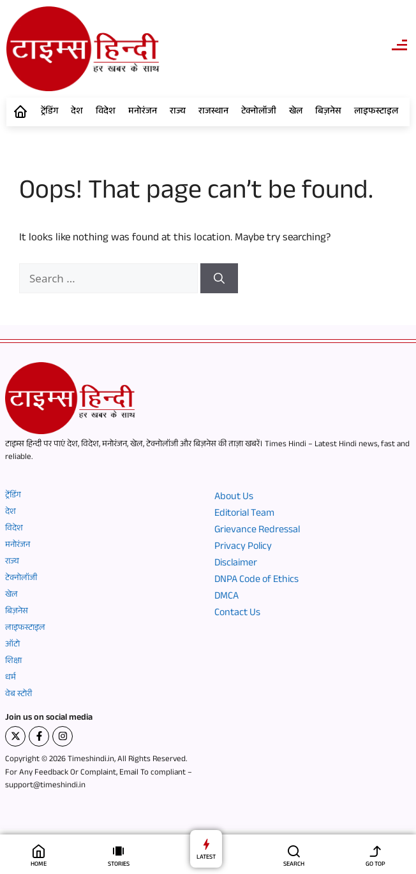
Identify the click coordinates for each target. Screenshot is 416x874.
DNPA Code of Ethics (256, 580)
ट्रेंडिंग (49, 112)
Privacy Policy (243, 547)
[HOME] (38, 850)
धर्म (10, 678)
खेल (295, 112)
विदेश (105, 112)
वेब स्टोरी (18, 694)
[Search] (219, 278)
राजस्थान (213, 112)
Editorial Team (244, 514)
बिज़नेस (328, 112)
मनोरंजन (142, 112)
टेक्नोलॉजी (258, 112)
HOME (39, 864)
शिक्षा (13, 661)
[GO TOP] (375, 850)
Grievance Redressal (257, 531)
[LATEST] (206, 843)
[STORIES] (118, 850)
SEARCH (293, 864)
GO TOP (375, 864)
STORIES (119, 864)
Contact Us (237, 614)
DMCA (226, 597)
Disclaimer (235, 564)
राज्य (178, 112)
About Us (233, 498)
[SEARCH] (293, 850)
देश (77, 112)
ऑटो (12, 645)
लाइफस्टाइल (376, 112)
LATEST (206, 857)
